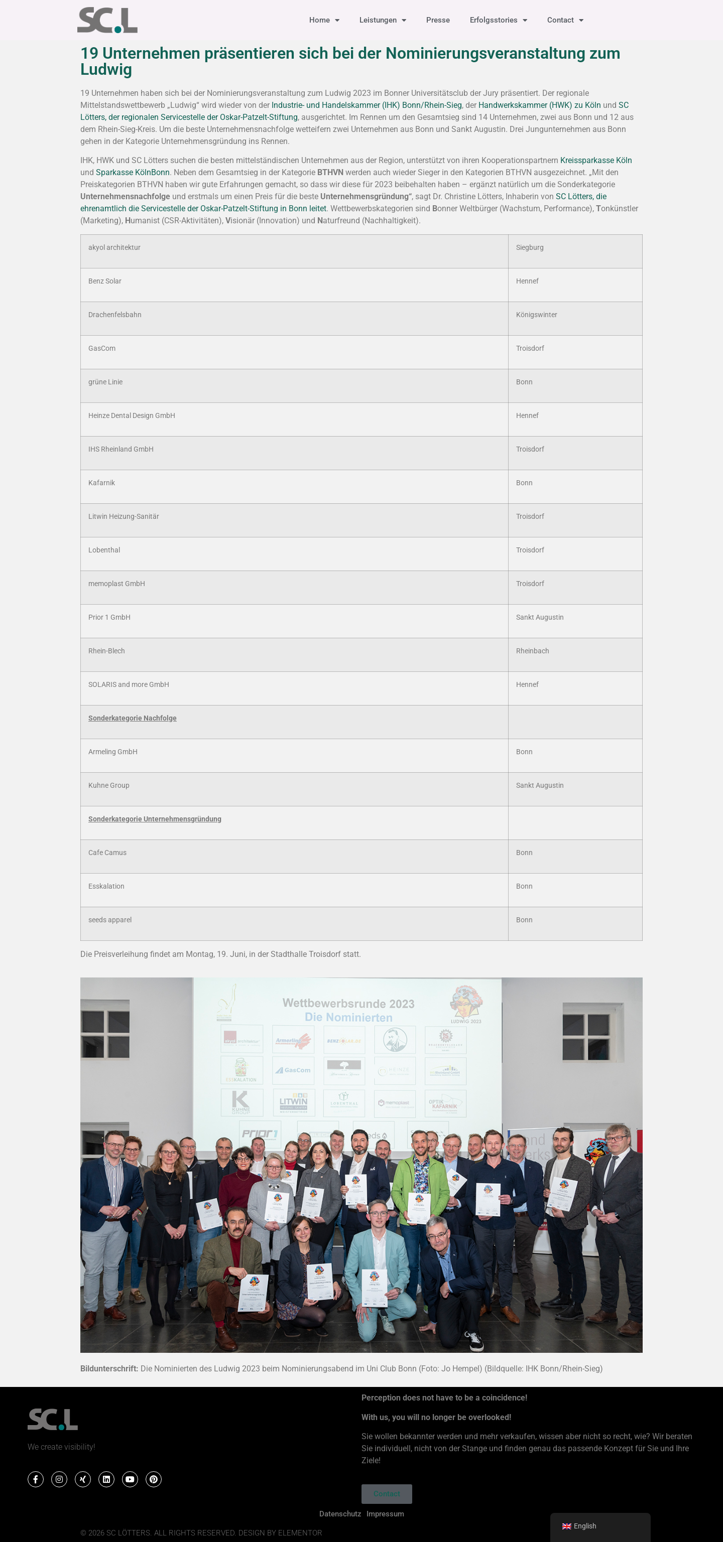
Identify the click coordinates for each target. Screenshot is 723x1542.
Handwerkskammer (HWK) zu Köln (539, 105)
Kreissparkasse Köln (596, 160)
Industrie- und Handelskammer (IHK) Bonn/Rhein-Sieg (367, 105)
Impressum (385, 1513)
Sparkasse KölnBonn (133, 172)
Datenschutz (340, 1513)
